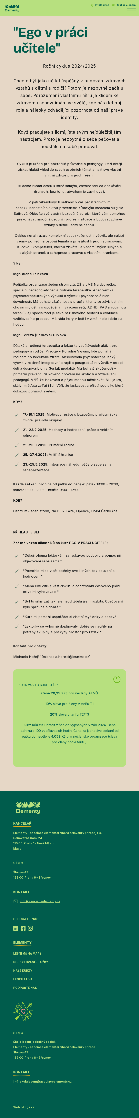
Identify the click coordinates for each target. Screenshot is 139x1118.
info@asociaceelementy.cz (40, 901)
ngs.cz (29, 1107)
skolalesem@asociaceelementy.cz (46, 1081)
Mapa (17, 848)
